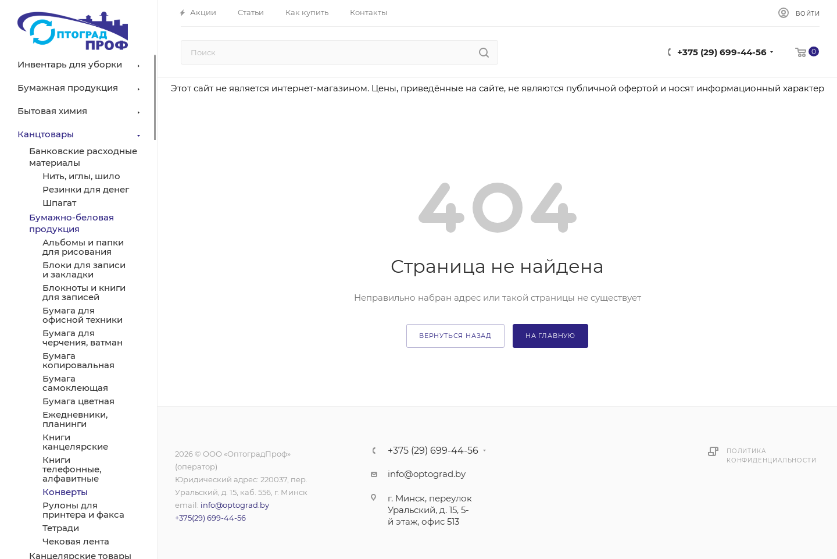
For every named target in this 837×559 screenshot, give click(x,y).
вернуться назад (455, 336)
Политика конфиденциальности (771, 455)
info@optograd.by (235, 505)
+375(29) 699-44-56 (210, 517)
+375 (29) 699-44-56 (722, 52)
